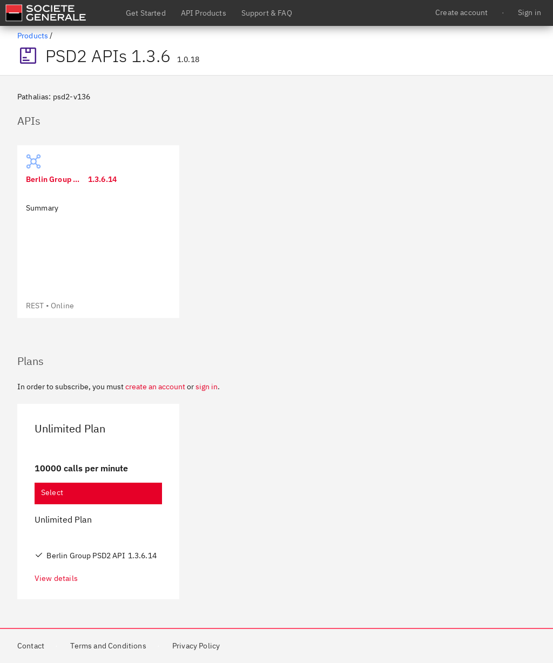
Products (32, 35)
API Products (203, 13)
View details (56, 578)
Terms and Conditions (108, 646)
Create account (461, 12)
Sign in (529, 12)
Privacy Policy (196, 646)
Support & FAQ (266, 13)
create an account (155, 386)
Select (52, 492)
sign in (206, 386)
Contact (30, 646)
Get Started (146, 13)
